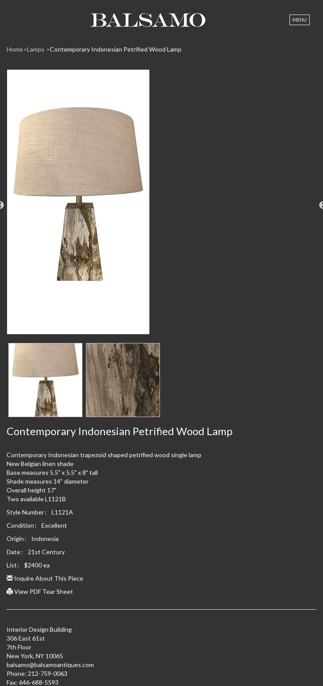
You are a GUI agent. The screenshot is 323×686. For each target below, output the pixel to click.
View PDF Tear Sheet (40, 591)
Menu (300, 19)
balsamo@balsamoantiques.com (50, 664)
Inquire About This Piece (45, 578)
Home (15, 49)
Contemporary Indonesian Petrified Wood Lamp (116, 49)
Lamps (36, 49)
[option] (161, 205)
